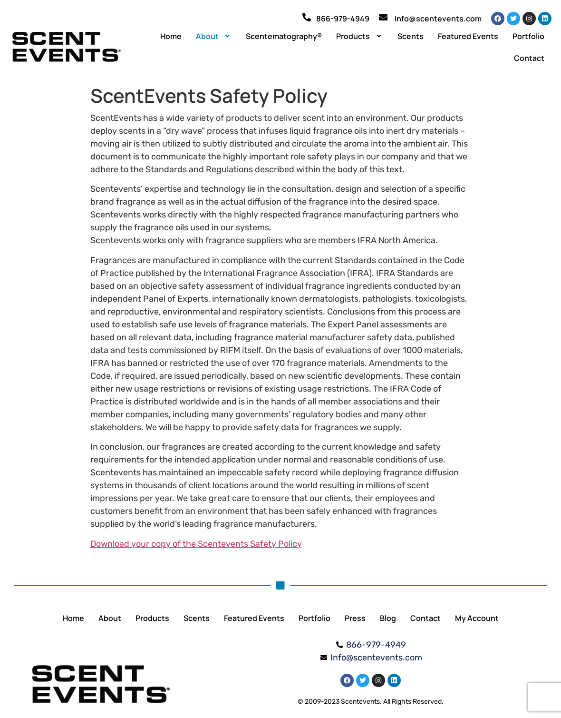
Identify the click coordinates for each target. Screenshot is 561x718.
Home (171, 36)
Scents (410, 36)
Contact (529, 58)
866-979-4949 (342, 18)
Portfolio (528, 36)
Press (355, 618)
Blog (388, 618)
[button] (214, 36)
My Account (477, 618)
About (214, 36)
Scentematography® (284, 36)
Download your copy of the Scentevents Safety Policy (196, 544)
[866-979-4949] (306, 17)
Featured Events (468, 36)
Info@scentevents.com (438, 18)
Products (359, 36)
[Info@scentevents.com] (383, 17)
